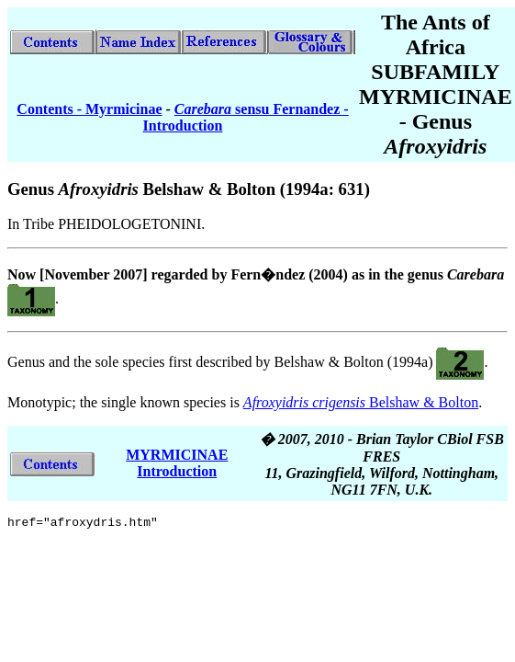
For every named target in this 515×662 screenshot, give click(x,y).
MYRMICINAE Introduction (177, 463)
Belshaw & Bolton (360, 402)
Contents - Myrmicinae (89, 109)
